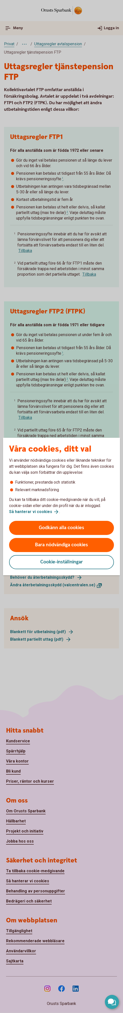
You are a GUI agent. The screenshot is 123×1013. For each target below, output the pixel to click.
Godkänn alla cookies (61, 528)
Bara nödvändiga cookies (61, 545)
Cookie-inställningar (61, 562)
